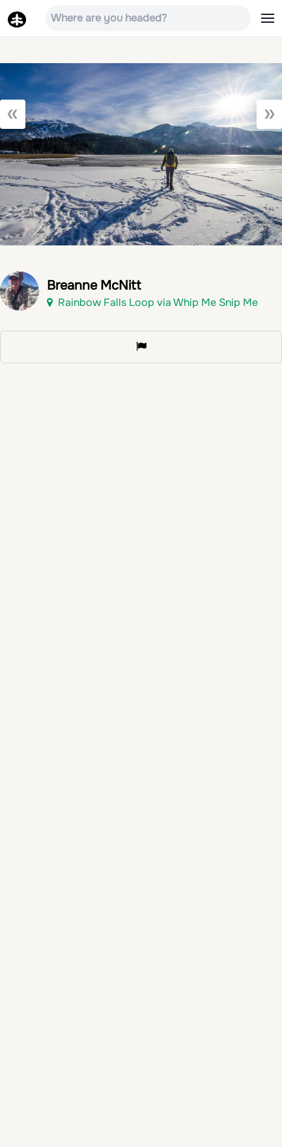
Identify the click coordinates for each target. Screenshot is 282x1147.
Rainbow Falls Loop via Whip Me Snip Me (152, 302)
